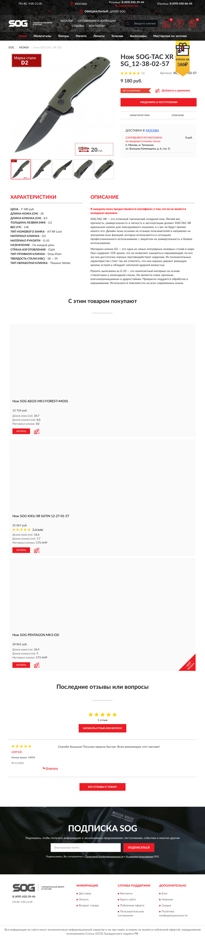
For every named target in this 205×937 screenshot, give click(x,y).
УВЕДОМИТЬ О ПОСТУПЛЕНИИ (158, 102)
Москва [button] (152, 130)
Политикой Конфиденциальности (104, 856)
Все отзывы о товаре (102, 786)
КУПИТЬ (21, 431)
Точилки (117, 36)
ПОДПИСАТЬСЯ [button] (139, 847)
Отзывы (78, 26)
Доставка (85, 892)
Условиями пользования (139, 856)
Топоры (63, 36)
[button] (126, 5)
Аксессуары (138, 36)
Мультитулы (42, 36)
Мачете (81, 36)
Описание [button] (178, 115)
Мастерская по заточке (170, 36)
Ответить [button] (50, 767)
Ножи (22, 36)
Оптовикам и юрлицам (97, 21)
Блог (165, 892)
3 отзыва (37, 529)
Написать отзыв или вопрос (102, 727)
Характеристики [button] (140, 115)
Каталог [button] (66, 21)
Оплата (83, 898)
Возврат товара (89, 904)
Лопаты (99, 36)
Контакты (97, 26)
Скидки (166, 904)
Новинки (167, 898)
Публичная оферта (132, 904)
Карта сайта (128, 898)
